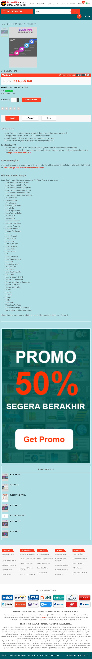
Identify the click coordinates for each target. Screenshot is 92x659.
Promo (80, 4)
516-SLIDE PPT (15, 474)
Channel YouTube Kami (27, 574)
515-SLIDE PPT (15, 505)
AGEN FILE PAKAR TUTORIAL (22, 655)
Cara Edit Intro (6, 574)
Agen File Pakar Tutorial (27, 554)
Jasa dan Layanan (68, 4)
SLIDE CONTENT (14, 87)
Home (32, 4)
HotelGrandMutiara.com (80, 573)
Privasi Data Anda (43, 554)
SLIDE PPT (24, 87)
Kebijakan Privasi (42, 568)
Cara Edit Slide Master (9, 560)
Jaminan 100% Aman (26, 563)
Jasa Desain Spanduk (62, 565)
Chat (88, 3)
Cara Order (41, 4)
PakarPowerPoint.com (80, 559)
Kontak (44, 617)
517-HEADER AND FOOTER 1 (18, 515)
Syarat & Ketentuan (43, 563)
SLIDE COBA (14, 485)
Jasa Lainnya (59, 574)
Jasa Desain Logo (60, 554)
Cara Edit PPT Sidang (9, 565)
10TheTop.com (77, 568)
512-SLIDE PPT (15, 521)
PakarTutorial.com (78, 563)
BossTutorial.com (78, 554)
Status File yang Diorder (45, 559)
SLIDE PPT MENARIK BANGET (18, 495)
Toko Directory (42, 572)
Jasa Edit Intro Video (61, 570)
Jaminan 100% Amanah (27, 559)
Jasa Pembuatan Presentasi (60, 559)
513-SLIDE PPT (15, 531)
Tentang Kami (53, 4)
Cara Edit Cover (7, 570)
